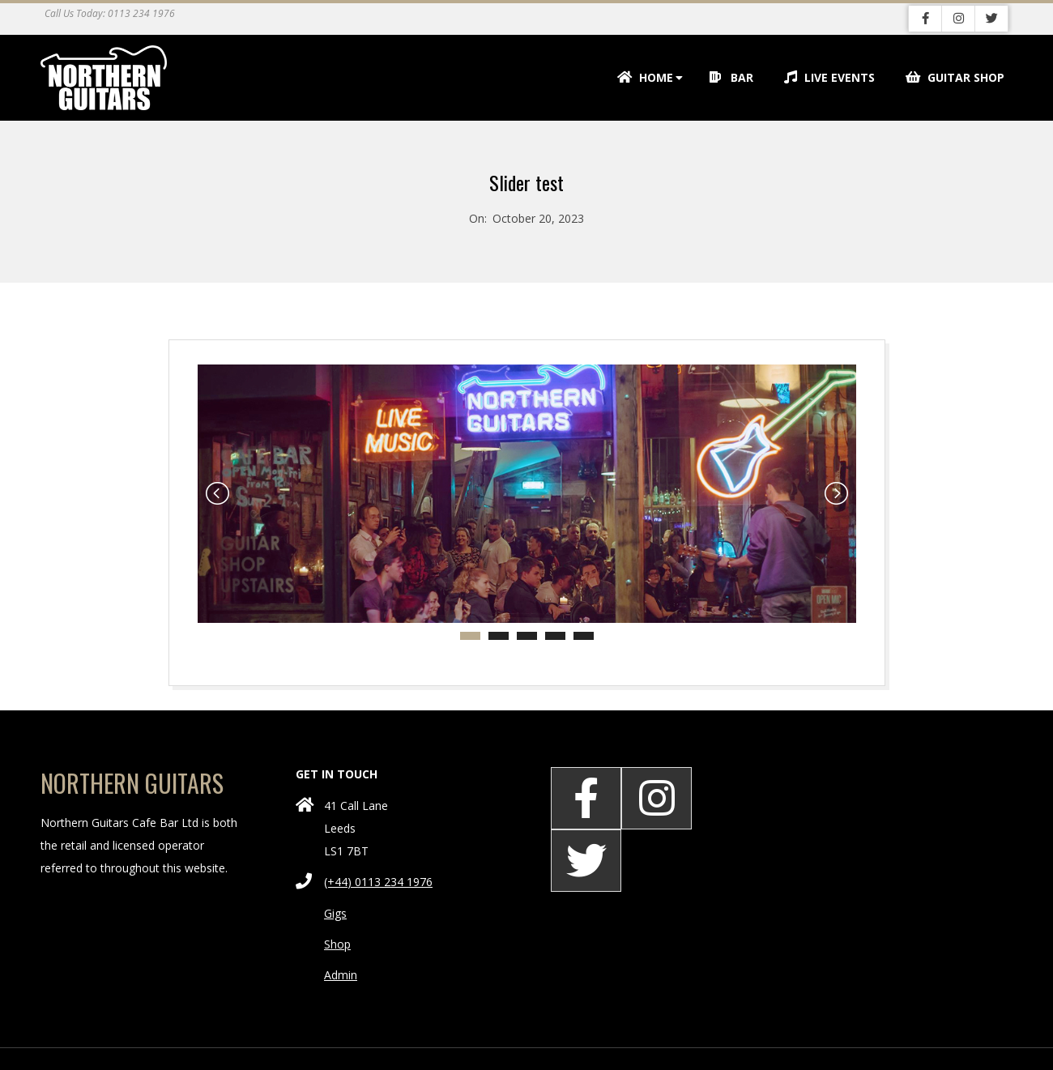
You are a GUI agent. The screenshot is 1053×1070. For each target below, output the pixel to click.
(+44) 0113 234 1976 (378, 881)
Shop (337, 944)
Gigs (335, 913)
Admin (340, 975)
